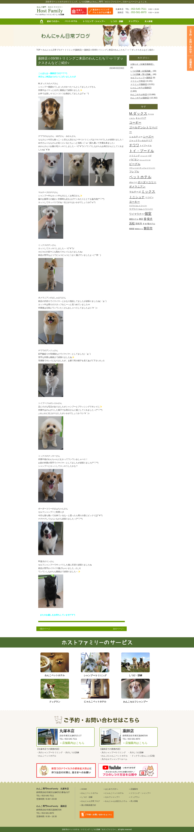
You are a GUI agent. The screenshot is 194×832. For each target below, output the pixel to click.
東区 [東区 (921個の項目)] (141, 219)
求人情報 (147, 21)
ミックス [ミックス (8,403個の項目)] (148, 191)
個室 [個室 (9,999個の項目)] (148, 214)
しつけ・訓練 (116, 21)
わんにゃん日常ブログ (52, 50)
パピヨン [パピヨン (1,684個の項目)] (134, 159)
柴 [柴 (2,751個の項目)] (145, 218)
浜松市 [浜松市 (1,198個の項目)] (138, 223)
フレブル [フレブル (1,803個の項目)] (134, 171)
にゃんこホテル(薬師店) (141, 88)
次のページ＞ (119, 629)
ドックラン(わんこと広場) (143, 756)
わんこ (104, 756)
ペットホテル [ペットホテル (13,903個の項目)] (140, 177)
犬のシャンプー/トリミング (50, 752)
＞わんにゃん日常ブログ (89, 801)
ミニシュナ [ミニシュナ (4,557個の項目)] (137, 197)
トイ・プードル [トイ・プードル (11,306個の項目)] (141, 151)
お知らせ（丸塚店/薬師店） (142, 64)
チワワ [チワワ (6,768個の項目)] (134, 145)
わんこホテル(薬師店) (140, 98)
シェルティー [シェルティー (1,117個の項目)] (136, 136)
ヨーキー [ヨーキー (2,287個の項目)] (134, 201)
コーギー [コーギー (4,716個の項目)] (135, 122)
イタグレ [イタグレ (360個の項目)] (132, 118)
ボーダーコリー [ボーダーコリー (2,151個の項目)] (147, 182)
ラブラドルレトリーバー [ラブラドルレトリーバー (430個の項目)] (138, 206)
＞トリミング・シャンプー (140, 793)
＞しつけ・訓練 (85, 797)
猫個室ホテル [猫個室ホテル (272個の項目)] (139, 229)
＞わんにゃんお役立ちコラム (115, 801)
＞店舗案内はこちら (72, 742)
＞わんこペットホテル (88, 793)
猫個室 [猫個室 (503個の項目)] (131, 229)
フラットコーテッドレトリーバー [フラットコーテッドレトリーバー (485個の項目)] (142, 168)
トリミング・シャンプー (95, 21)
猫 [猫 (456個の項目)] (146, 224)
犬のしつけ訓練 (72, 752)
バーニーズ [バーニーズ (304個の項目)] (143, 156)
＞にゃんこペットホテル (113, 793)
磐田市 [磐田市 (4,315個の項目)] (148, 228)
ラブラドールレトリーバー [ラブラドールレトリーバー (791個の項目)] (141, 209)
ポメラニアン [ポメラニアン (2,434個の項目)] (137, 186)
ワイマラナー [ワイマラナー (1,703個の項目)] (136, 214)
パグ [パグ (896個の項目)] (150, 156)
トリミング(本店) (138, 81)
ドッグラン (133, 21)
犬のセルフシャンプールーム (114, 759)
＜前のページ (44, 629)
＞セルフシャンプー (111, 797)
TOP (38, 50)
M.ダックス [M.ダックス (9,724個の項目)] (138, 113)
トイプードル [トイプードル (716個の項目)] (146, 145)
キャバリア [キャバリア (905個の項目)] (141, 118)
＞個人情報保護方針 (87, 805)
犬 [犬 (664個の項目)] (144, 224)
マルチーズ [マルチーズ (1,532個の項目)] (135, 192)
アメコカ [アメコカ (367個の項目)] (151, 114)
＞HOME (83, 789)
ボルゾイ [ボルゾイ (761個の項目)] (133, 182)
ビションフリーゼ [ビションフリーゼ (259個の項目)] (145, 160)
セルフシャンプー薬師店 (141, 78)
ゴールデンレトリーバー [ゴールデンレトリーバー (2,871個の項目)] (143, 129)
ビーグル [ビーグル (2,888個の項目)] (134, 164)
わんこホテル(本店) (139, 94)
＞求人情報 (133, 801)
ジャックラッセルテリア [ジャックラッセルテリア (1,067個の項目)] (140, 140)
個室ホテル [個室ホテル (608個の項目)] (133, 219)
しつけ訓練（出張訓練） (141, 71)
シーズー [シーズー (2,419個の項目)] (148, 136)
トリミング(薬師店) (139, 84)
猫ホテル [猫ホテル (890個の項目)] (151, 223)
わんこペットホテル (47, 756)
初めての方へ (53, 21)
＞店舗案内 (133, 789)
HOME (42, 21)
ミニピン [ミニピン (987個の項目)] (149, 197)
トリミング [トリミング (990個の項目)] (134, 156)
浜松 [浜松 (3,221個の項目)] (132, 223)
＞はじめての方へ (110, 789)
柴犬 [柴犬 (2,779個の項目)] (149, 218)
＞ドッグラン (134, 797)
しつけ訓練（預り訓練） (141, 74)
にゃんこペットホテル (118, 756)
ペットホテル (72, 21)
